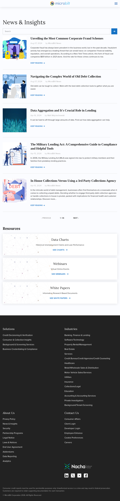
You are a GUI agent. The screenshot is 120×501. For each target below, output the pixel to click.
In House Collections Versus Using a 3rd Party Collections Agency (73, 180)
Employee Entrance (73, 433)
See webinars (58, 274)
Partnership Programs (13, 433)
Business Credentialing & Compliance (20, 349)
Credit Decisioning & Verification (18, 335)
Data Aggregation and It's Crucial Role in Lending (63, 110)
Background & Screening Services (18, 344)
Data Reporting (10, 456)
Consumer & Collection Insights (17, 339)
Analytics (7, 461)
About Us (9, 413)
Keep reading (37, 63)
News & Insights (10, 423)
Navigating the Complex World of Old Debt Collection (65, 76)
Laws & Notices (10, 442)
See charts (58, 249)
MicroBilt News (54, 43)
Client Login (69, 423)
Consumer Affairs (72, 419)
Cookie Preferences (73, 437)
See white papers (58, 298)
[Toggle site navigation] (116, 3)
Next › (76, 218)
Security (6, 428)
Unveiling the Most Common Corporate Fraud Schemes (66, 38)
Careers (68, 442)
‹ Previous (46, 218)
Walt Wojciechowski (56, 115)
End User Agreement (12, 447)
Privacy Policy (9, 419)
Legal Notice (9, 437)
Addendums (8, 451)
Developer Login (72, 428)
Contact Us (71, 413)
